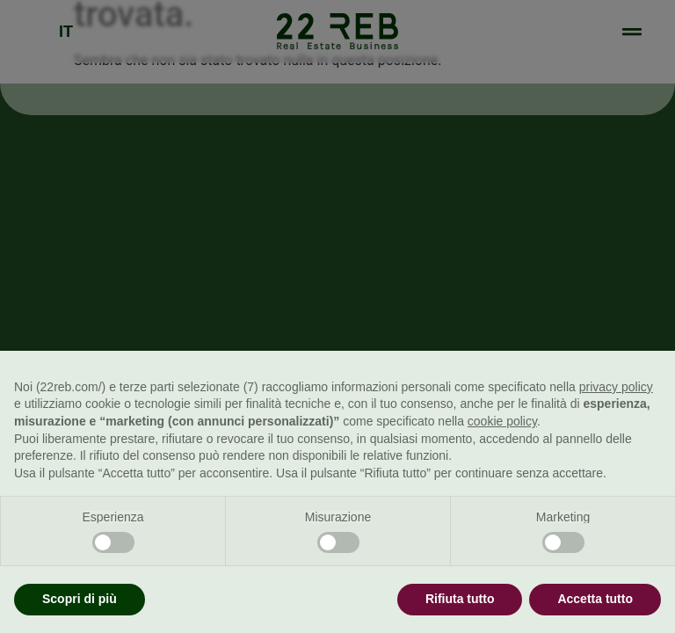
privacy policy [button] (616, 387)
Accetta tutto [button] (595, 599)
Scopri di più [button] (79, 599)
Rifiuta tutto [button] (460, 599)
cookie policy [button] (502, 421)
